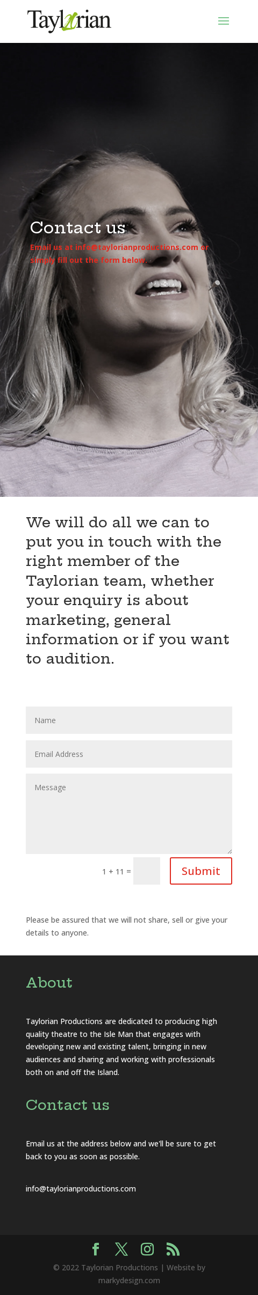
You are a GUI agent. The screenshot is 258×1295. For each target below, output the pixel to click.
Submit (201, 871)
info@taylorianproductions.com (81, 1188)
